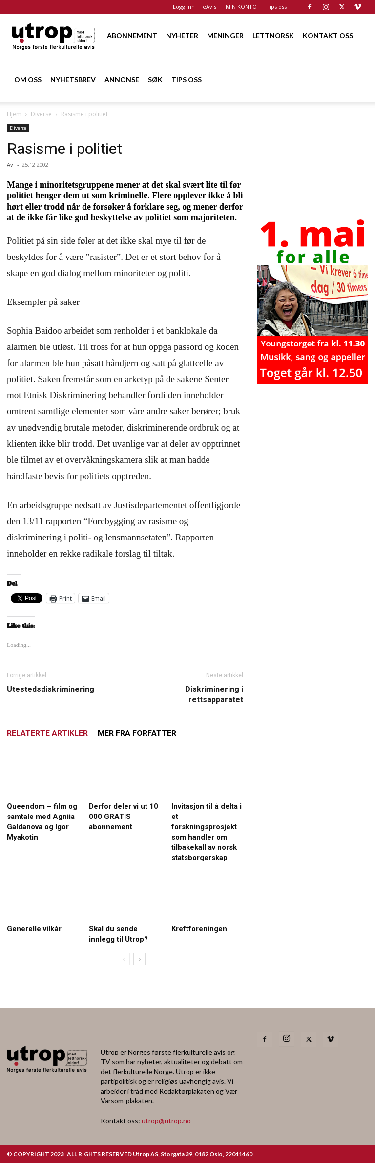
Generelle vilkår (34, 929)
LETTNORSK (273, 35)
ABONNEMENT (132, 35)
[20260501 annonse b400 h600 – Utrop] (312, 381)
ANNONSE (121, 79)
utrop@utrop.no (166, 1121)
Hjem (14, 114)
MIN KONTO (241, 6)
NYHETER (182, 35)
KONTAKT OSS (328, 35)
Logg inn (184, 6)
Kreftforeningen (199, 929)
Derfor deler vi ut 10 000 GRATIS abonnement (123, 816)
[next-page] (139, 959)
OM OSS (28, 79)
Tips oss (276, 6)
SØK (155, 79)
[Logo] (54, 35)
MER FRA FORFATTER (137, 733)
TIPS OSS (186, 79)
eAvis (209, 6)
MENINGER (225, 35)
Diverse (41, 114)
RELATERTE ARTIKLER (47, 733)
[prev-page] (124, 959)
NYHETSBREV (73, 79)
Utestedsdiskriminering (50, 689)
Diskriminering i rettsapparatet (214, 694)
